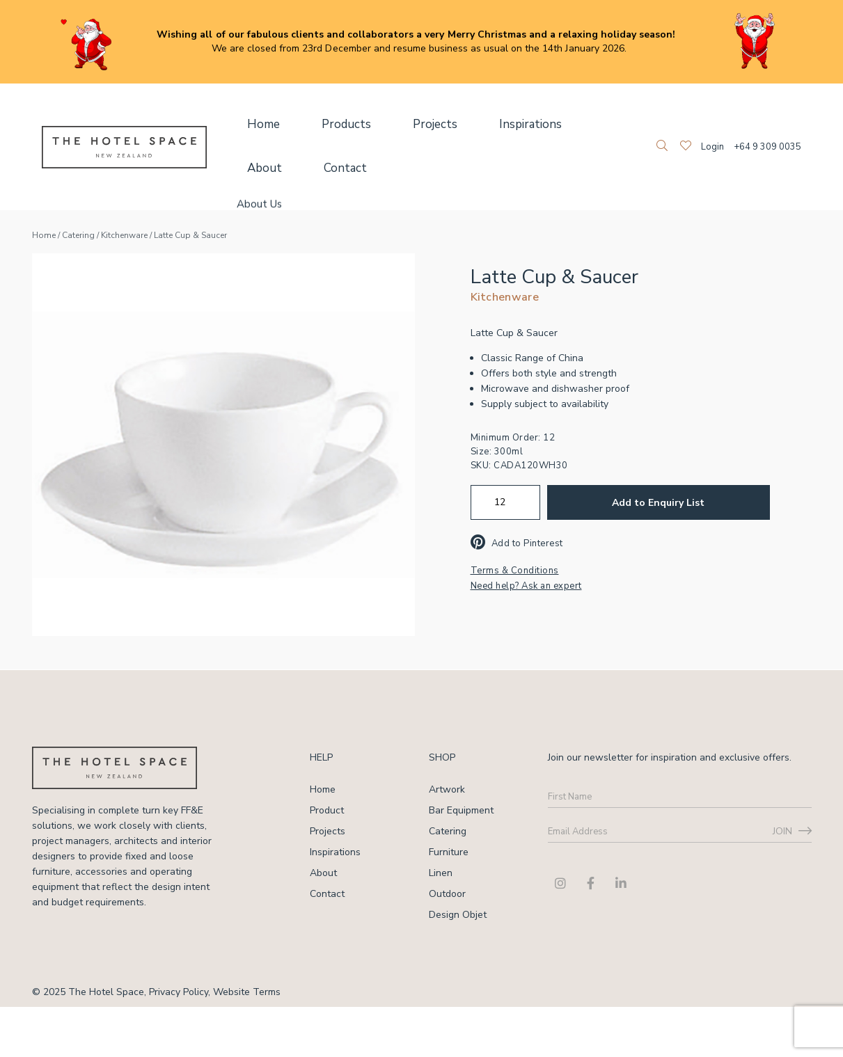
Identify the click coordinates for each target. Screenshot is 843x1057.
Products (323, 125)
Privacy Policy (178, 992)
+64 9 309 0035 (767, 147)
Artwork (447, 789)
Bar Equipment (461, 810)
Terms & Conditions (515, 570)
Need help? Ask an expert (526, 586)
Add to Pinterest (517, 543)
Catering (78, 235)
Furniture (448, 852)
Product (327, 810)
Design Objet (458, 914)
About (546, 125)
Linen (440, 873)
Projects (396, 125)
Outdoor (447, 893)
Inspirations (473, 125)
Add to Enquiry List (658, 502)
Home (256, 125)
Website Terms (247, 992)
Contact (261, 168)
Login (712, 147)
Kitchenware (124, 235)
